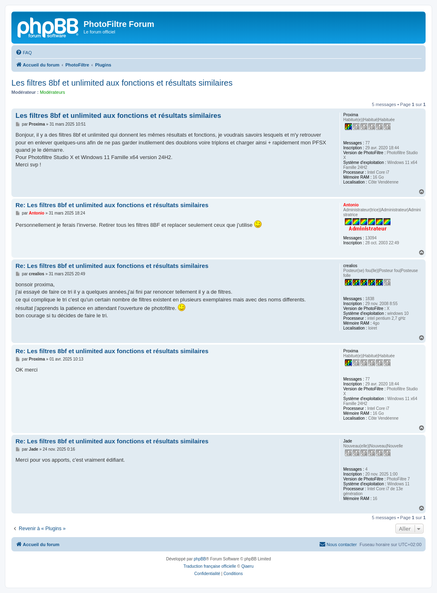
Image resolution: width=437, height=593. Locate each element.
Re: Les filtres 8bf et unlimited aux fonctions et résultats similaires (111, 204)
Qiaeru (247, 566)
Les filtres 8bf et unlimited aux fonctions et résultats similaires (121, 82)
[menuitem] (23, 53)
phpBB (200, 559)
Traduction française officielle (209, 566)
